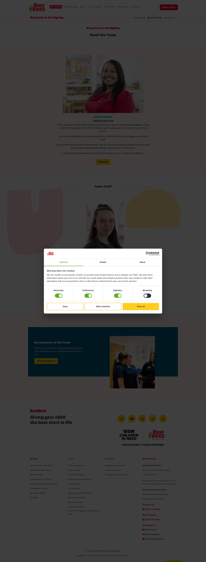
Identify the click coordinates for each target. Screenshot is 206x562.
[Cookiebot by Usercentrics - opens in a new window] (147, 254)
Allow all (141, 306)
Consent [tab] (64, 262)
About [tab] (142, 262)
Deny (65, 306)
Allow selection (103, 306)
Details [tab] (103, 262)
